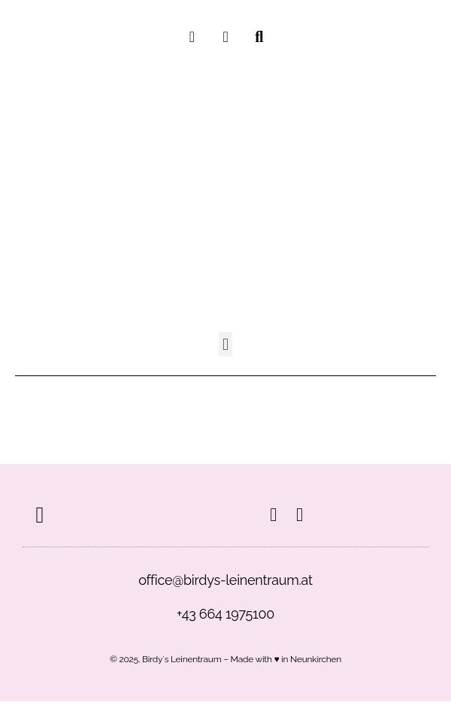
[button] (226, 344)
